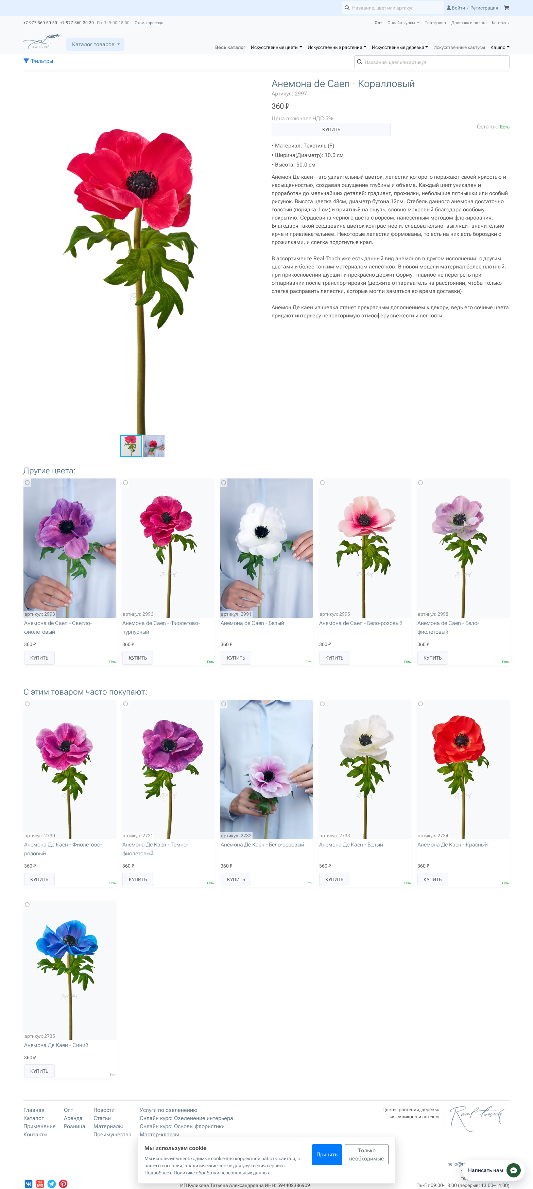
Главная (34, 1110)
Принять (327, 1154)
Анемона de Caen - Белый (252, 623)
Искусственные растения (335, 47)
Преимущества (112, 1134)
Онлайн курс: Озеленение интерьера (186, 1118)
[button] (255, 83)
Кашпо (498, 47)
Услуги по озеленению (168, 1110)
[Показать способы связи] (493, 1170)
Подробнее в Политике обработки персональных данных (207, 1172)
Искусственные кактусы (459, 47)
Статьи (102, 1118)
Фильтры (38, 61)
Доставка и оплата (468, 22)
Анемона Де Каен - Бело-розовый (262, 844)
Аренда (73, 1118)
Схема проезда (149, 22)
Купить (331, 129)
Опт (378, 22)
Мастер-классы (159, 1134)
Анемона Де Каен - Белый (351, 844)
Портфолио (435, 22)
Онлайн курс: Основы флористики (182, 1126)
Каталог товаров (93, 44)
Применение (39, 1126)
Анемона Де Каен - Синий (56, 1045)
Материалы (108, 1126)
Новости (104, 1110)
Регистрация (484, 8)
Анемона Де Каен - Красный (452, 844)
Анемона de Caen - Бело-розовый (360, 623)
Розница (74, 1126)
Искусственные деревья (398, 47)
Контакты (501, 22)
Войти (456, 8)
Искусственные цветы (274, 47)
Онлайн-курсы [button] (402, 22)
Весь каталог (230, 47)
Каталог (33, 1118)
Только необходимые (366, 1154)
